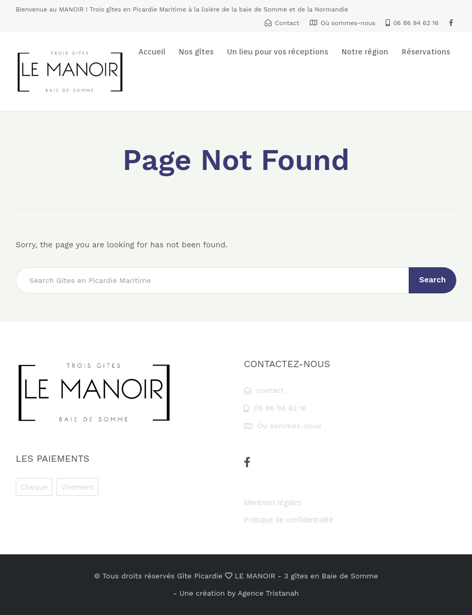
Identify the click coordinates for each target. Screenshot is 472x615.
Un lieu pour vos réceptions (277, 51)
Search (432, 279)
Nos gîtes (196, 51)
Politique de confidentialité (288, 520)
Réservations (426, 51)
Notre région (365, 51)
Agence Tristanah (268, 593)
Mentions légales (272, 502)
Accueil (152, 51)
